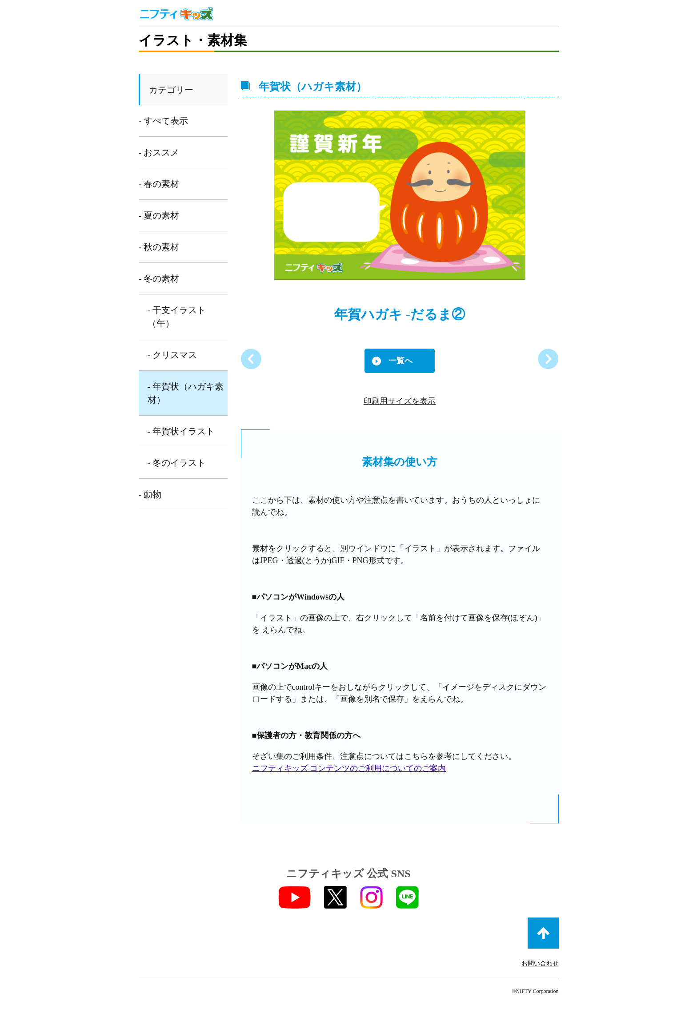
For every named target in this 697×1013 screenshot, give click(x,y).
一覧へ (401, 360)
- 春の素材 (159, 184)
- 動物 (150, 494)
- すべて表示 (163, 121)
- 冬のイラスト (177, 463)
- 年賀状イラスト (181, 431)
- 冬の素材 (159, 278)
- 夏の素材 (159, 215)
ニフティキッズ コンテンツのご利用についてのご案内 (349, 768)
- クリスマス (172, 355)
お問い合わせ (540, 963)
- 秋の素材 (159, 247)
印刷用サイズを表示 (400, 401)
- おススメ (159, 152)
